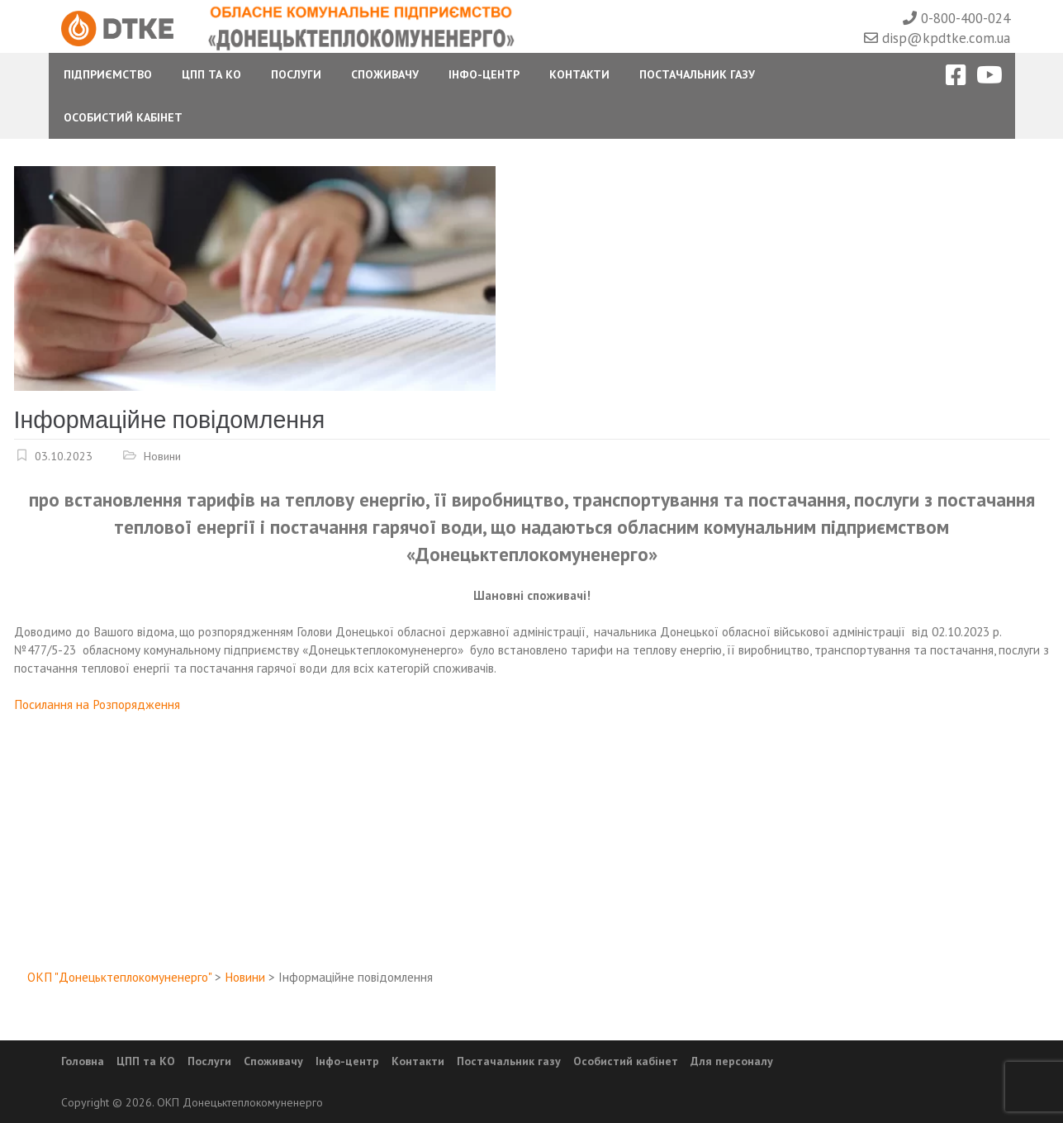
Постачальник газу (697, 74)
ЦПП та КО (211, 74)
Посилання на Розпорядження (97, 704)
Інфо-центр (484, 74)
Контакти (579, 74)
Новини (162, 456)
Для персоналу (731, 1061)
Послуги (296, 74)
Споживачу (385, 74)
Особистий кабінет (625, 1061)
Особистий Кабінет (123, 117)
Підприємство (108, 74)
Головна (82, 1061)
